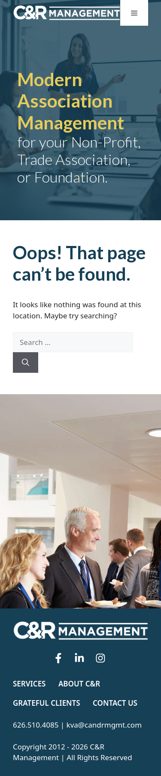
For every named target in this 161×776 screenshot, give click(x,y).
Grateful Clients (46, 703)
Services (29, 684)
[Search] (25, 362)
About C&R (79, 684)
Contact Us (115, 703)
